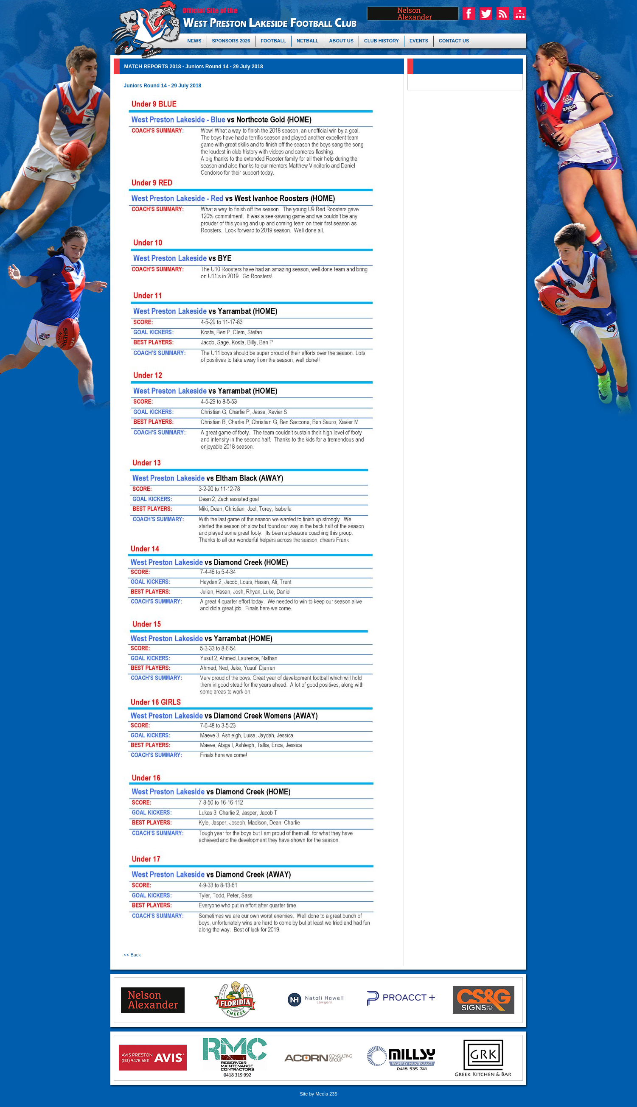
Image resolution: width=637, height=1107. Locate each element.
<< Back (132, 954)
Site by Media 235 (318, 1093)
